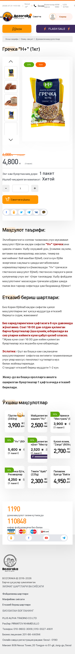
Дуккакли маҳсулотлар (48, 39)
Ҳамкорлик (12, 17)
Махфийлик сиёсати (13, 599)
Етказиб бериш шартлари (16, 604)
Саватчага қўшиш (17, 199)
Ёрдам (39, 5)
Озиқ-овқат (27, 39)
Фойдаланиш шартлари (15, 593)
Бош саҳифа (12, 39)
